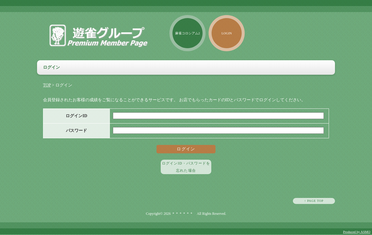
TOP (47, 85)
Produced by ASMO (356, 231)
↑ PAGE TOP (314, 200)
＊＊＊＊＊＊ (182, 214)
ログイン (186, 149)
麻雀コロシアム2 (187, 33)
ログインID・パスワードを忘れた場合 (186, 167)
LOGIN (227, 33)
